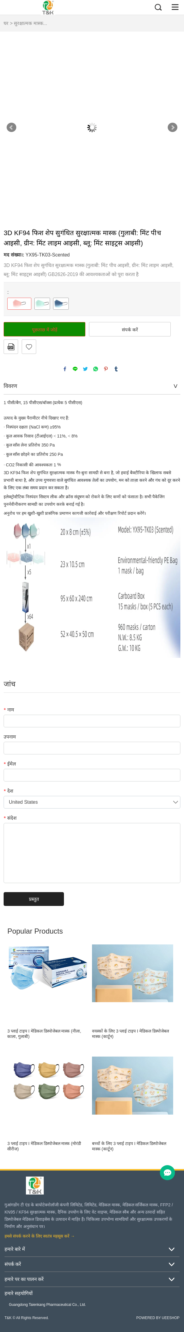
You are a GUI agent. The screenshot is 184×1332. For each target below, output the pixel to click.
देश (8, 790)
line (75, 369)
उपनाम (10, 736)
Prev (11, 127)
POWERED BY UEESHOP (157, 1318)
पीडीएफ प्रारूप (11, 346)
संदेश (10, 818)
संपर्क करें (130, 330)
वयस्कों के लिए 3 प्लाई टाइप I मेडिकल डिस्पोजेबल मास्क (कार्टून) (130, 1034)
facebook (65, 369)
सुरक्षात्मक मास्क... (30, 23)
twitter (85, 369)
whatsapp (96, 369)
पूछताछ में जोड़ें (44, 330)
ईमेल (10, 763)
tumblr (116, 369)
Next (172, 127)
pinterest (106, 369)
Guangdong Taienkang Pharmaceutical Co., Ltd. (47, 1305)
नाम (9, 709)
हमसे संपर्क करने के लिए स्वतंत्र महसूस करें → (40, 1236)
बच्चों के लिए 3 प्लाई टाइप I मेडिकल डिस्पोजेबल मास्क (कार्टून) (129, 1146)
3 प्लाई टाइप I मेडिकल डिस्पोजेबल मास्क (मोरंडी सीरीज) (44, 1146)
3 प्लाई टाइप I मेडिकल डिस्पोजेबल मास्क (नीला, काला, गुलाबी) (44, 1034)
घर (6, 23)
